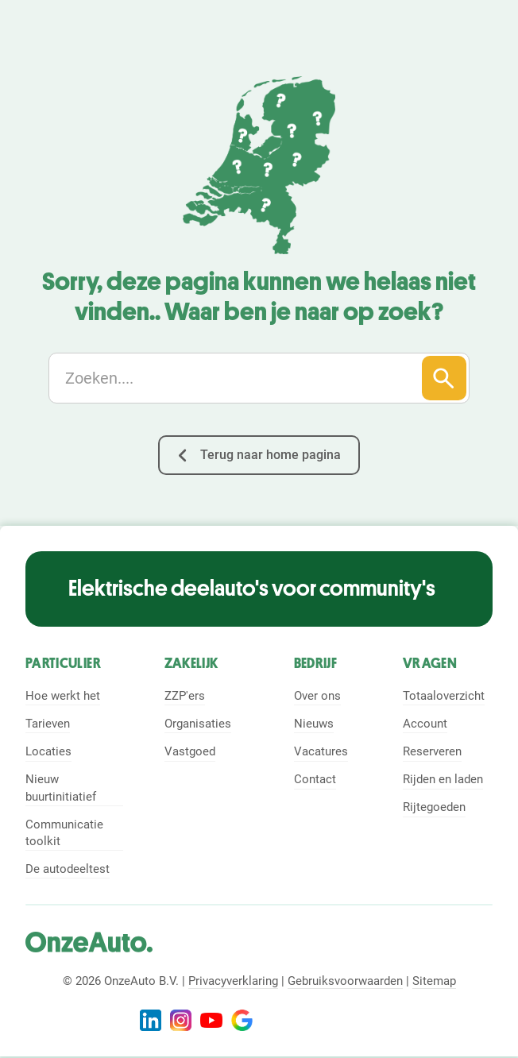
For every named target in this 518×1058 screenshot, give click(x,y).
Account (425, 723)
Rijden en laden (443, 779)
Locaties (48, 751)
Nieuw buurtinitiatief (60, 787)
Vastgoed (189, 751)
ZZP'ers (184, 696)
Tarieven (47, 723)
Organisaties (197, 723)
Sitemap (434, 981)
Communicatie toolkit (64, 832)
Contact (315, 779)
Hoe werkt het (62, 696)
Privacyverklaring (233, 981)
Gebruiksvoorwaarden (345, 981)
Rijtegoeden (434, 807)
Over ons (317, 696)
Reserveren (432, 751)
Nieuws (314, 723)
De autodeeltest (67, 869)
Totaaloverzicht (444, 696)
